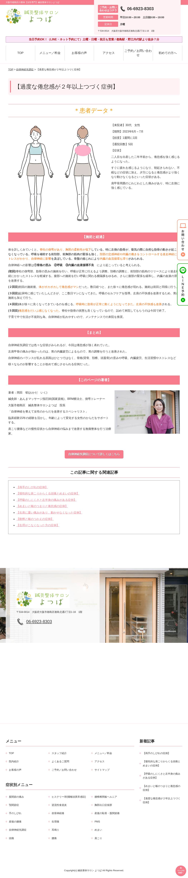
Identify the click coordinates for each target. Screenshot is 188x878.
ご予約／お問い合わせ (138, 53)
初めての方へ (168, 53)
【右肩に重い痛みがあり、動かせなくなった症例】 (49, 512)
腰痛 (54, 838)
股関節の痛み (16, 796)
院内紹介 (14, 761)
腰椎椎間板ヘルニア (106, 796)
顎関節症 (14, 805)
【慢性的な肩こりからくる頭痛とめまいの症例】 (47, 493)
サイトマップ (102, 769)
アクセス (109, 53)
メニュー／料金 (50, 53)
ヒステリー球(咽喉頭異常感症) (69, 796)
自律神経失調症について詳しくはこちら (94, 454)
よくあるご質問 (60, 761)
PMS (97, 821)
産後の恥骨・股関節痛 (107, 813)
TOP (20, 53)
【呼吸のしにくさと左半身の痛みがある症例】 (46, 499)
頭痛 (11, 838)
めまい (98, 829)
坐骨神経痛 (58, 813)
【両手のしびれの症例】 (32, 487)
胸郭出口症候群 (103, 805)
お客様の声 (79, 53)
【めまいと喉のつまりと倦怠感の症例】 (42, 506)
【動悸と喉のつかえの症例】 (35, 519)
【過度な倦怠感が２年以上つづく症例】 (161, 800)
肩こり (98, 838)
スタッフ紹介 (59, 753)
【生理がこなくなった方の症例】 (37, 525)
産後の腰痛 (15, 821)
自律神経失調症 (25, 69)
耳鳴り (55, 829)
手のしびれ (15, 813)
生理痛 (55, 821)
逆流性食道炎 (59, 805)
